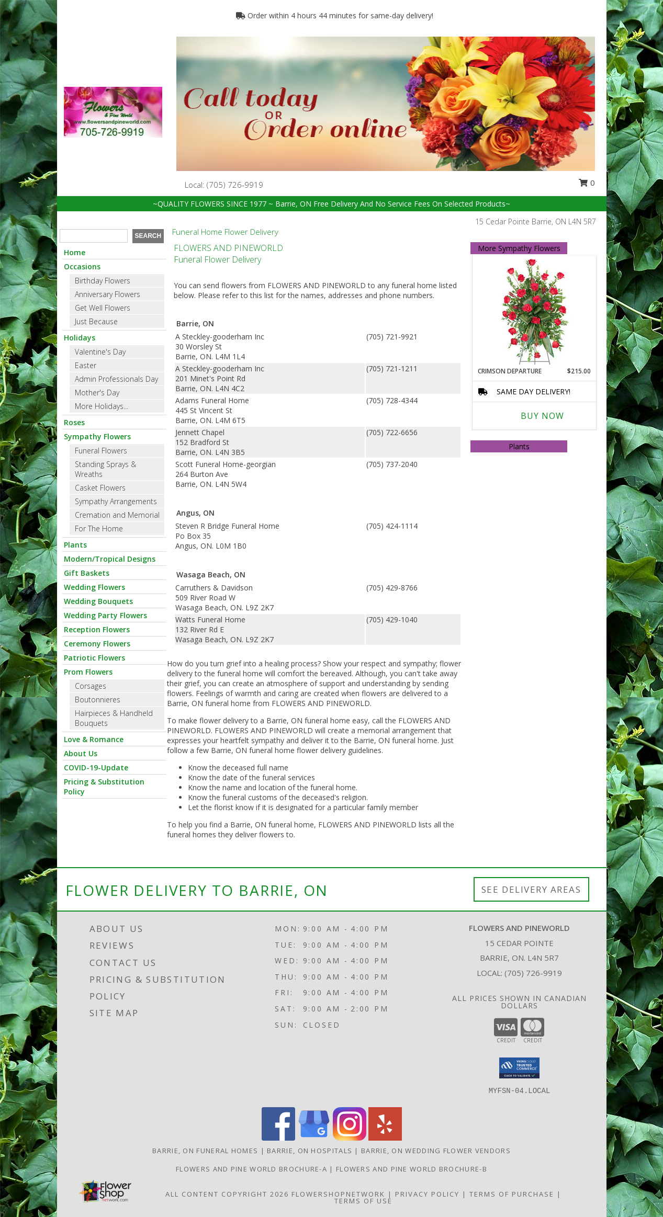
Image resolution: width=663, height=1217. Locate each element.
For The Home (99, 528)
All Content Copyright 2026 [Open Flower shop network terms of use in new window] (227, 1194)
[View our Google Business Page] (314, 1138)
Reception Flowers (97, 629)
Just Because (96, 321)
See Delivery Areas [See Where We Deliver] (531, 889)
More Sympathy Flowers (519, 248)
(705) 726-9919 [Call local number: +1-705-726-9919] (235, 184)
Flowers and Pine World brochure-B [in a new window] (411, 1169)
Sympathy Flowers (97, 436)
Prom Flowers (88, 672)
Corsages (90, 686)
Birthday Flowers (102, 281)
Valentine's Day (100, 352)
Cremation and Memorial (117, 515)
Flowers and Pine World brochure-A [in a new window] (252, 1169)
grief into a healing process (272, 663)
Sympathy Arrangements (116, 501)
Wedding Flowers (94, 587)
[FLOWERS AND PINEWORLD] (113, 111)
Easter (85, 365)
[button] (519, 1067)
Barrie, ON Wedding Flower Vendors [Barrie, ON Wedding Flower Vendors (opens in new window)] (436, 1150)
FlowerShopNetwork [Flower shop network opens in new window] (338, 1194)
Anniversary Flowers (107, 294)
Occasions (82, 266)
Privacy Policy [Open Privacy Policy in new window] (427, 1194)
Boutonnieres (97, 699)
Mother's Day (97, 392)
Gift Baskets (86, 573)
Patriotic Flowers (94, 658)
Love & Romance (93, 739)
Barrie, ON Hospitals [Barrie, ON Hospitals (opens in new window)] (309, 1150)
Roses (74, 422)
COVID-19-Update (96, 767)
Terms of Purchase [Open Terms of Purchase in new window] (511, 1194)
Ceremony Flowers (97, 644)
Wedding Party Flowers (105, 615)
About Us (80, 753)
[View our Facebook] (278, 1138)
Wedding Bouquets (98, 601)
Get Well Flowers (102, 308)
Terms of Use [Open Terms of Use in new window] (363, 1200)
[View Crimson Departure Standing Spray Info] (534, 311)
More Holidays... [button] (101, 406)
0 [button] (586, 182)
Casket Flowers (100, 488)
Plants (75, 545)
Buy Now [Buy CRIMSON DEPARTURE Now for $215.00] (542, 416)
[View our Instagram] (349, 1138)
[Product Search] (94, 236)
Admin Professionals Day (116, 379)
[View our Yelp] (385, 1138)
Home (74, 252)
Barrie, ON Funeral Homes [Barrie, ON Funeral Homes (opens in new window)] (205, 1150)
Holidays (79, 338)
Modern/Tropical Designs (109, 559)
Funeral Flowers (101, 451)
